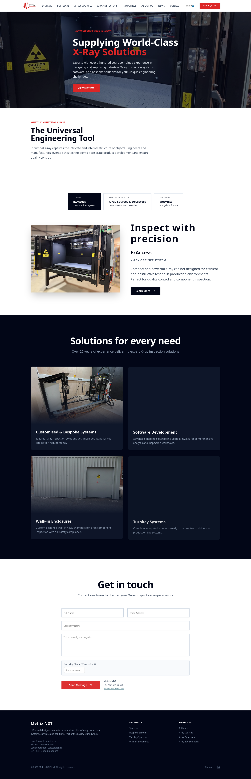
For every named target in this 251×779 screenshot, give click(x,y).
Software (63, 5)
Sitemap (209, 767)
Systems (47, 5)
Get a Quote (209, 5)
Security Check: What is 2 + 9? (80, 665)
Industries (129, 5)
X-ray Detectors (187, 737)
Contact (175, 5)
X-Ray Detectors (107, 5)
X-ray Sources (186, 732)
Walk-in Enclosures (139, 741)
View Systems (86, 88)
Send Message (80, 686)
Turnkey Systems (138, 737)
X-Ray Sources (83, 5)
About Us (147, 5)
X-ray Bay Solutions (189, 741)
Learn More (145, 291)
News (161, 5)
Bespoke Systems (138, 732)
